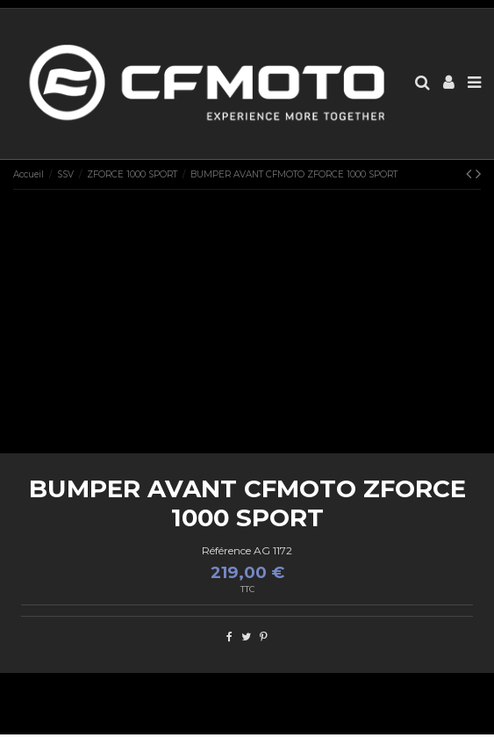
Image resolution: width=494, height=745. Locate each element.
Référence (226, 550)
